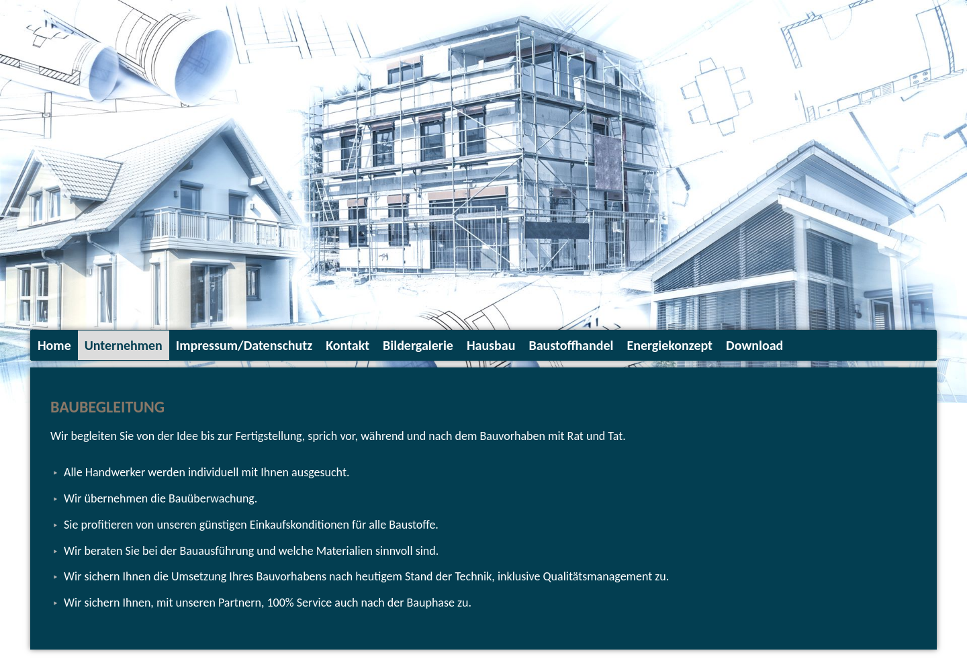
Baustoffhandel (570, 345)
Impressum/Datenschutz (244, 345)
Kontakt (347, 345)
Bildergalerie (418, 345)
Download (754, 345)
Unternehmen (124, 345)
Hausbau (491, 345)
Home (54, 345)
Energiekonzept (669, 345)
